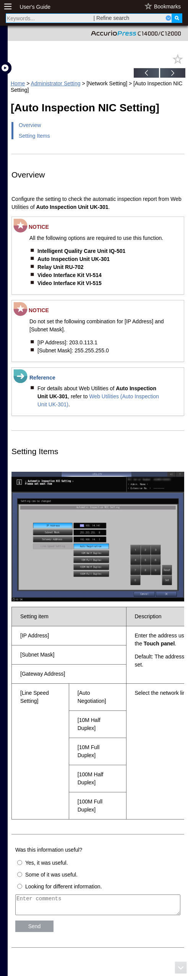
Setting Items (34, 136)
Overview (30, 125)
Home (18, 83)
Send (34, 930)
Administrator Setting (56, 83)
